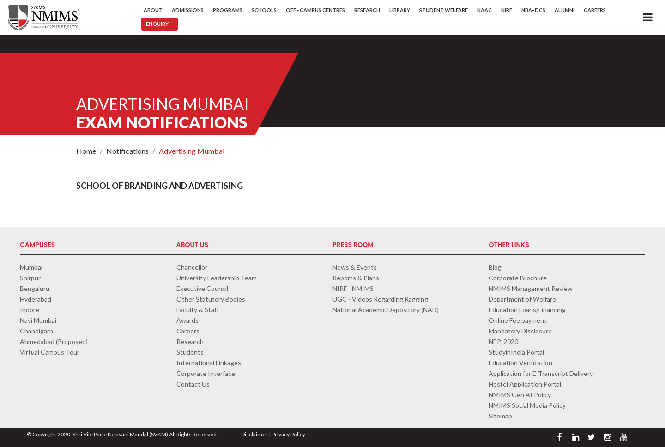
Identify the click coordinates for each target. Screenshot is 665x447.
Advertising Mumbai (191, 150)
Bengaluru (34, 288)
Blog (495, 267)
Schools (264, 10)
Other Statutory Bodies (210, 299)
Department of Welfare (522, 299)
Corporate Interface (205, 373)
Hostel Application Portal (525, 384)
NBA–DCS (533, 10)
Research (367, 10)
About (153, 10)
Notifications (127, 150)
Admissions (188, 10)
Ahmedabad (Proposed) (54, 341)
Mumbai (31, 267)
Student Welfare (443, 10)
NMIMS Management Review (531, 288)
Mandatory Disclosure (520, 331)
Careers (595, 10)
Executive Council (202, 288)
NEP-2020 (503, 341)
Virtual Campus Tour (49, 352)
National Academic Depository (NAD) (385, 310)
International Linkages (208, 363)
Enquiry (157, 24)
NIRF (506, 10)
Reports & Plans (355, 278)
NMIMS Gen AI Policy (520, 395)
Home (86, 150)
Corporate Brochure (518, 278)
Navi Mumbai (38, 320)
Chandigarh (36, 331)
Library (399, 10)
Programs (227, 10)
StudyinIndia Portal (516, 352)
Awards (187, 320)
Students (190, 352)
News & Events (354, 267)
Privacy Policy (288, 434)
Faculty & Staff (197, 310)
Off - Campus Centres (315, 10)
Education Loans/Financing (527, 310)
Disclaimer (254, 434)
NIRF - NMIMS (353, 288)
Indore (29, 310)
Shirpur (30, 278)
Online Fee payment (518, 320)
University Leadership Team (216, 278)
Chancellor (191, 267)
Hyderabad (35, 299)
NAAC (484, 10)
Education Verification (520, 363)
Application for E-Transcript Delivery (541, 373)
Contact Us (193, 384)
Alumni (564, 10)
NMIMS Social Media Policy (527, 405)
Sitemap (500, 416)
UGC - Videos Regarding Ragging (380, 299)
